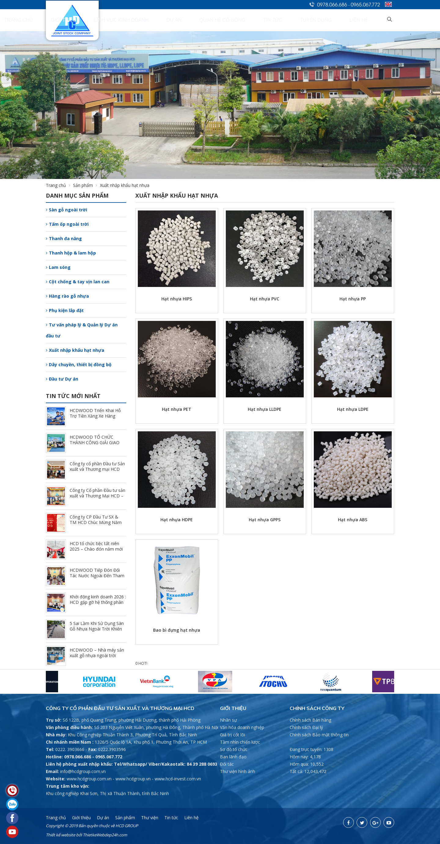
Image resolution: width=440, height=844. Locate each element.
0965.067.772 (365, 4)
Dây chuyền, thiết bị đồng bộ (79, 364)
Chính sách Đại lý (306, 727)
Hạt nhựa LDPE (353, 409)
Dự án (239, 20)
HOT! (142, 663)
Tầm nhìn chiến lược (240, 742)
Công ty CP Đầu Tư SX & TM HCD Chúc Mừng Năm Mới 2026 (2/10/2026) (96, 522)
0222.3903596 (112, 749)
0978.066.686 (332, 4)
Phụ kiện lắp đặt (65, 310)
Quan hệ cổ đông (273, 20)
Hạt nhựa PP (352, 299)
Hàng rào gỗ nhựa (67, 296)
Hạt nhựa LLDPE (264, 409)
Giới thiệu (156, 20)
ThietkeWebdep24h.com (105, 835)
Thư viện (149, 817)
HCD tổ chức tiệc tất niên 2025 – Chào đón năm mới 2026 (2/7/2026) (96, 549)
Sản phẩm (86, 185)
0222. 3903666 (69, 749)
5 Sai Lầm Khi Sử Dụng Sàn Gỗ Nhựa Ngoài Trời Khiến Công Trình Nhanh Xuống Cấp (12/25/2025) (97, 631)
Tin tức (309, 20)
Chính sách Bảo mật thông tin (319, 735)
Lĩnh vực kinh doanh (199, 20)
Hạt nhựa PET (176, 409)
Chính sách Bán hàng (310, 720)
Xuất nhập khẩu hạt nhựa (75, 350)
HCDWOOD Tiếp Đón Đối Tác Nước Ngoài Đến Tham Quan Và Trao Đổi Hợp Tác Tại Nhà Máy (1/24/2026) (97, 578)
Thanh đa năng (64, 238)
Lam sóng (58, 267)
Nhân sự (228, 720)
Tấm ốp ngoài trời (67, 224)
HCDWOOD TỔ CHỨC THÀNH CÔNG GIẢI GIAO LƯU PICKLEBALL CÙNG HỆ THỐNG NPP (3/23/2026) (97, 445)
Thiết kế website (60, 835)
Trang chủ (125, 20)
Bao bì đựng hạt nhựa (176, 630)
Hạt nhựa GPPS (264, 519)
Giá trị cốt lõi (232, 735)
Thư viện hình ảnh (237, 771)
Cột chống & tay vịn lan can (77, 281)
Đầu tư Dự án (62, 379)
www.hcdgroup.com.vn (89, 779)
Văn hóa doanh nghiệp (242, 727)
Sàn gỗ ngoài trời (66, 210)
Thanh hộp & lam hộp (71, 253)
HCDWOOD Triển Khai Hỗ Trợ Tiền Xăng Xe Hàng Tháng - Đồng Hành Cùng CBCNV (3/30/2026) (95, 418)
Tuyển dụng (340, 20)
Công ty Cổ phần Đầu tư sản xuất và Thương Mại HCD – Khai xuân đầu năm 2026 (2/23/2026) (97, 498)
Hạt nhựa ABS (352, 519)
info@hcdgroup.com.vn (83, 771)
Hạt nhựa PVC (264, 299)
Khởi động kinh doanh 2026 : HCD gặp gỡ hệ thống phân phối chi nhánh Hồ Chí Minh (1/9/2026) (98, 605)
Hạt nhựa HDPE (176, 519)
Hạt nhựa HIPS (176, 299)
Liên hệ (369, 20)
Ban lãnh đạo (233, 757)
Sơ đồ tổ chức (234, 749)
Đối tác (227, 764)
